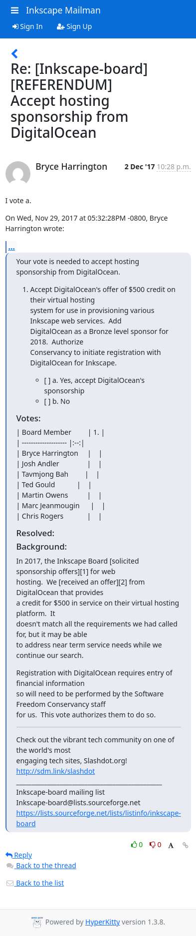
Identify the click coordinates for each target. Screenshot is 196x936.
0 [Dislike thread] (156, 844)
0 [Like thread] (138, 844)
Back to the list (34, 883)
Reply (18, 855)
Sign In (27, 26)
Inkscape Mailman (63, 10)
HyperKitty (102, 922)
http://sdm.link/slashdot (55, 771)
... (11, 246)
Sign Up (74, 26)
